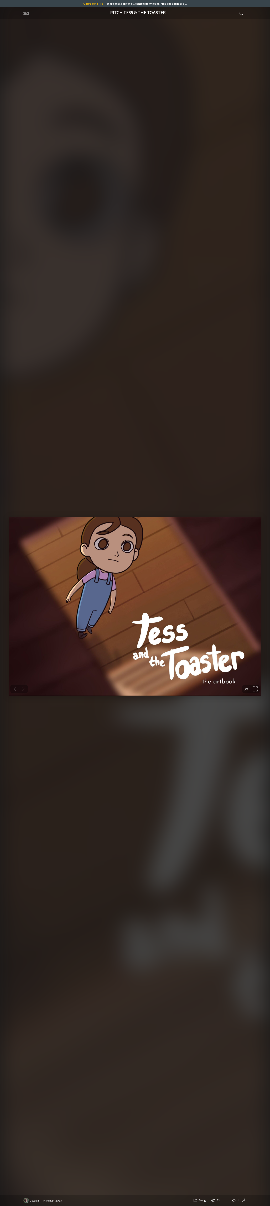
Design (200, 1200)
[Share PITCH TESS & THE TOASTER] (225, 1200)
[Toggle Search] (241, 13)
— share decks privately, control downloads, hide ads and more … (135, 3)
